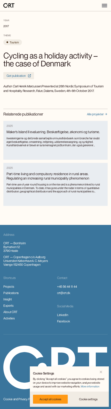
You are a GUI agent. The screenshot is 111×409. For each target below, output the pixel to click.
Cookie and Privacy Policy (19, 399)
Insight (7, 299)
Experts (8, 306)
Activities (9, 318)
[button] (104, 5)
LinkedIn (62, 315)
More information (90, 386)
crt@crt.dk (63, 293)
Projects (8, 287)
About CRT (10, 312)
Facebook (63, 321)
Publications (11, 293)
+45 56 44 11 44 (67, 287)
